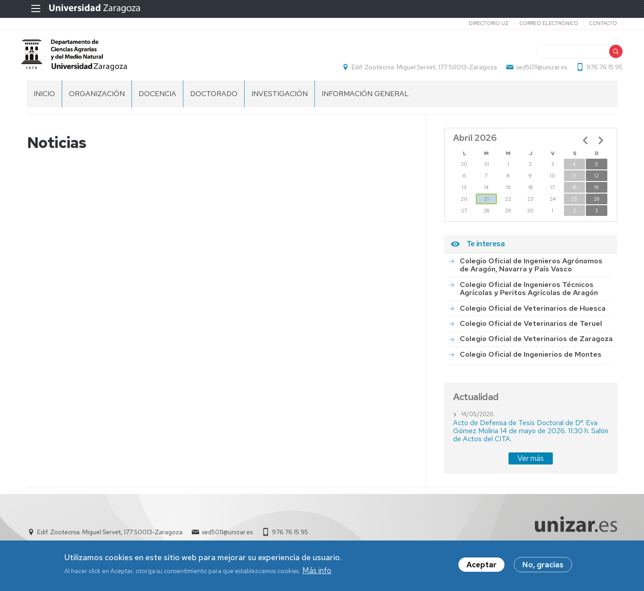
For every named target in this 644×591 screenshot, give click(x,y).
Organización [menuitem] (97, 98)
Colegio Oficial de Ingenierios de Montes (531, 359)
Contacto (597, 23)
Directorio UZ (483, 23)
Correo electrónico (543, 23)
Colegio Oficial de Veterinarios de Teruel (531, 328)
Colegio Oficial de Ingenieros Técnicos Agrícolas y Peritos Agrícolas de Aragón (529, 293)
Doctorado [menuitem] (213, 98)
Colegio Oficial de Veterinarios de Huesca (533, 313)
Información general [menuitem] (365, 98)
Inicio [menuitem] (44, 98)
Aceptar (481, 565)
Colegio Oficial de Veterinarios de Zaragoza (536, 343)
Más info (316, 570)
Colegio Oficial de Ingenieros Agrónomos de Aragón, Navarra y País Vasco (531, 270)
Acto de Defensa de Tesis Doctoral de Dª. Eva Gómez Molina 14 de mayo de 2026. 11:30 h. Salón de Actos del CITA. (530, 436)
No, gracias (543, 565)
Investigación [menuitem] (279, 98)
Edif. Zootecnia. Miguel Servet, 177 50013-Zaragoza (418, 70)
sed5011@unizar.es (536, 70)
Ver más (530, 463)
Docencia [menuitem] (157, 98)
